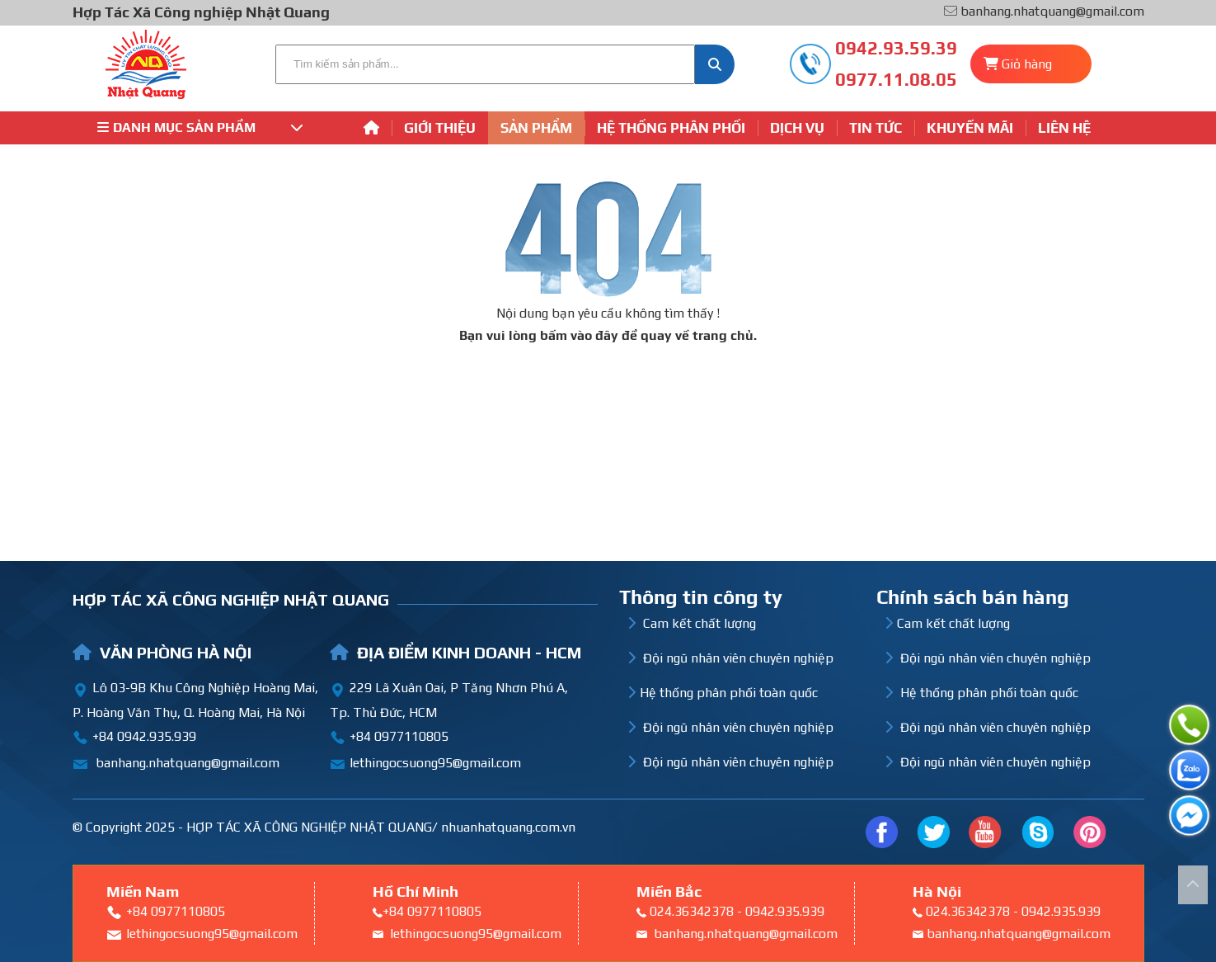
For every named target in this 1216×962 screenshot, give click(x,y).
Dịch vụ (797, 128)
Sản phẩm (536, 128)
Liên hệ (1064, 128)
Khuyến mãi (970, 128)
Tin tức (875, 128)
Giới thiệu (440, 128)
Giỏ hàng (1027, 64)
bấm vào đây (579, 335)
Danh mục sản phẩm (200, 127)
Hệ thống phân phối (671, 128)
